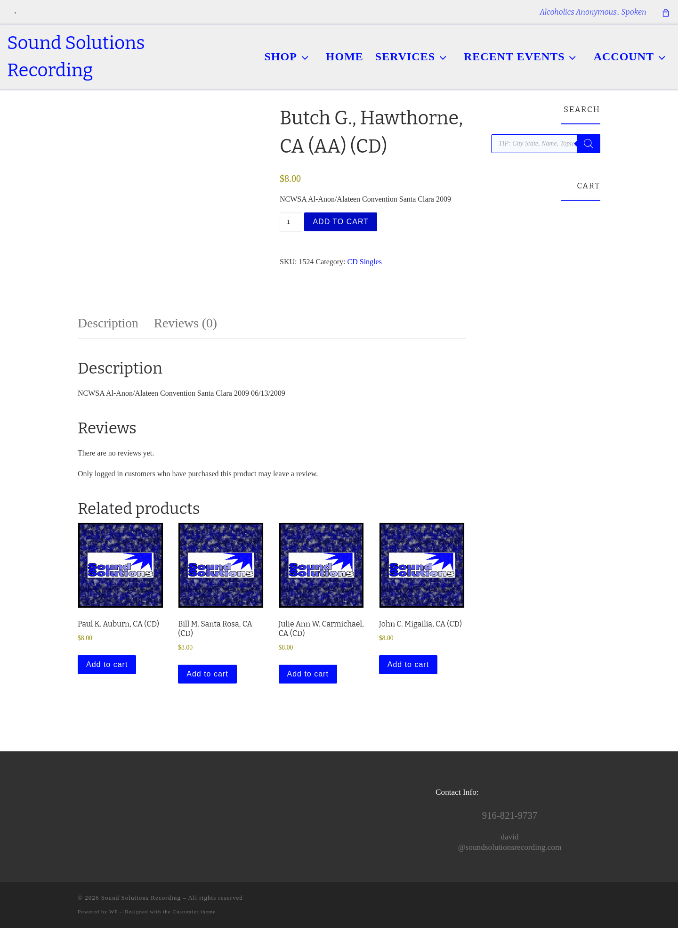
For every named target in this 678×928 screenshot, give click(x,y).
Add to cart (341, 222)
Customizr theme (194, 911)
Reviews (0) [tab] (185, 323)
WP (113, 911)
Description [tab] (108, 323)
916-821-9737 (509, 815)
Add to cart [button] (107, 664)
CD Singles (364, 262)
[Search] (588, 143)
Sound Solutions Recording (141, 897)
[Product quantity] (291, 222)
